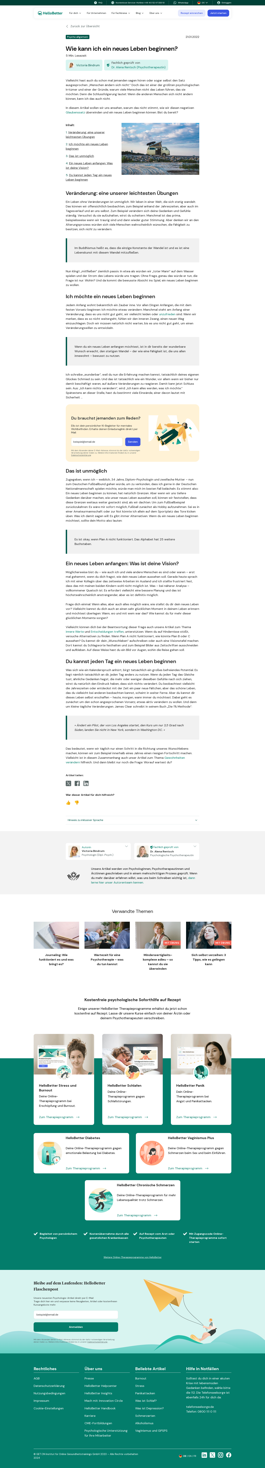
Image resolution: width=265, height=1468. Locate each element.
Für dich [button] (75, 13)
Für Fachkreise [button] (121, 13)
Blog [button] (140, 13)
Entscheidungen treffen (107, 632)
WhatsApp (180, 2)
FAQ (98, 2)
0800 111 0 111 (207, 1412)
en (190, 1456)
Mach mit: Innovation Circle (104, 1401)
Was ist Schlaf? (146, 1401)
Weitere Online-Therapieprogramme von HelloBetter (133, 1257)
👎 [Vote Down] (76, 802)
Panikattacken (145, 1393)
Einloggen (224, 2)
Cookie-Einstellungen (49, 1408)
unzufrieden (167, 314)
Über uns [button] (156, 13)
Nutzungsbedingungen (49, 1393)
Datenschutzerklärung (81, 455)
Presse (89, 1378)
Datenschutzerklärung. (97, 1342)
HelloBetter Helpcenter (101, 1386)
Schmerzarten (145, 1416)
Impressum (41, 1401)
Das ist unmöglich (81, 156)
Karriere (90, 1416)
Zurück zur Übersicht (83, 26)
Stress (139, 1386)
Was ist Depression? (149, 1408)
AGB (37, 1378)
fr (195, 1456)
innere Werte (75, 632)
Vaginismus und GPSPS (151, 1431)
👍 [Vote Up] (68, 802)
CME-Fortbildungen (98, 1423)
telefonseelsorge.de (200, 1407)
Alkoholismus (144, 1423)
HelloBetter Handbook (100, 1408)
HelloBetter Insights (98, 1393)
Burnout (140, 1378)
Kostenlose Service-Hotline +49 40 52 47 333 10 (138, 2)
